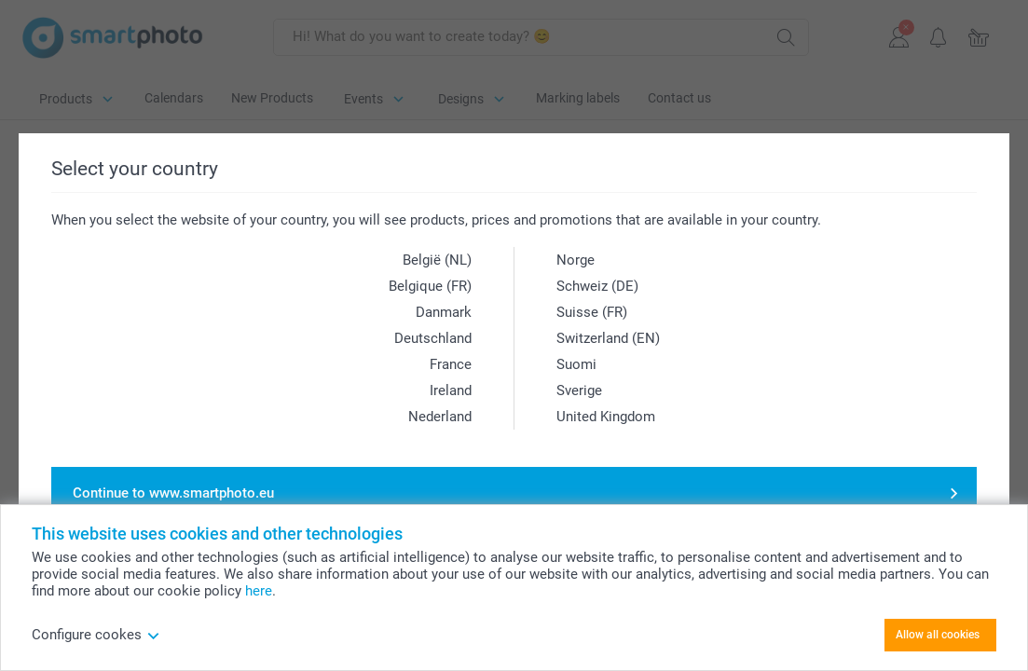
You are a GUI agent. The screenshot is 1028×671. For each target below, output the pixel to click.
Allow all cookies (938, 634)
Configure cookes (96, 634)
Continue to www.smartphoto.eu (173, 493)
